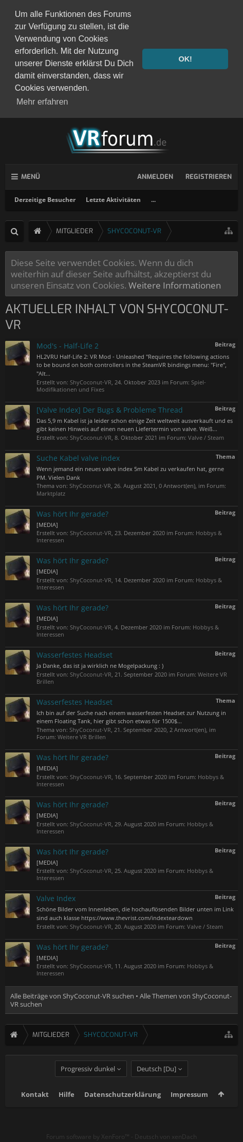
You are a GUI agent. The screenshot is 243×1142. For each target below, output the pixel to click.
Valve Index (56, 896)
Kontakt (35, 1107)
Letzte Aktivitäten (113, 196)
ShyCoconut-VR (90, 379)
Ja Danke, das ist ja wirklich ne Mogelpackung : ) (99, 662)
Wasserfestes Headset (74, 652)
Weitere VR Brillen (82, 734)
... (153, 196)
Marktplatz (50, 490)
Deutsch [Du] (156, 1081)
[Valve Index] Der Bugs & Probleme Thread (109, 407)
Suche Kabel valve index (78, 455)
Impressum (189, 1107)
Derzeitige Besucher (45, 196)
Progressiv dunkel (88, 1081)
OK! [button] (185, 59)
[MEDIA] (47, 521)
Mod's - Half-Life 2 (67, 343)
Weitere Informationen (174, 282)
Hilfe (66, 1107)
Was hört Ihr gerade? (72, 511)
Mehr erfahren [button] (42, 101)
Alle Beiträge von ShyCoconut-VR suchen (72, 992)
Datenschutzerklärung (122, 1107)
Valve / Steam (206, 435)
